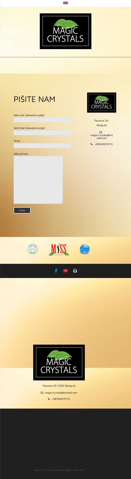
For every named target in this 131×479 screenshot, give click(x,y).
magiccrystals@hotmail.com (102, 136)
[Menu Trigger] (121, 5)
